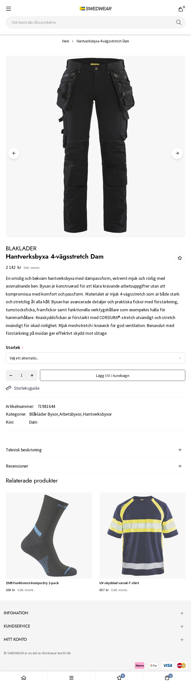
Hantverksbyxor (97, 414)
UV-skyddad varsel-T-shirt (119, 583)
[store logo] (95, 8)
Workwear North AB (56, 653)
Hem (65, 41)
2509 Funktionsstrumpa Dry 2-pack (32, 583)
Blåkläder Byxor (43, 414)
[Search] (178, 22)
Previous (13, 153)
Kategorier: (16, 414)
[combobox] (95, 22)
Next (177, 153)
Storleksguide (22, 388)
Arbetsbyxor (70, 414)
